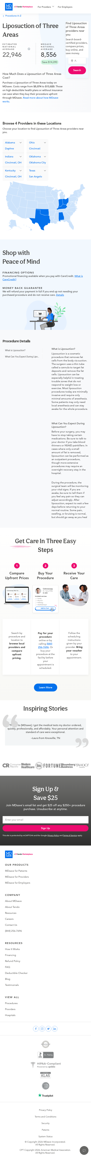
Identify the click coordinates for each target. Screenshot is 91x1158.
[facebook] (36, 1029)
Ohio (32, 142)
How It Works (12, 949)
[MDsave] (19, 7)
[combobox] (78, 60)
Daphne (9, 148)
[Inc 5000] (39, 765)
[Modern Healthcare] (27, 765)
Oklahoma (35, 156)
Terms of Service (70, 835)
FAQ (7, 967)
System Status (45, 1136)
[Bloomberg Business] (68, 765)
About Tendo (12, 907)
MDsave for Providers (17, 876)
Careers (9, 919)
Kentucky (10, 170)
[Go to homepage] (19, 854)
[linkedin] (55, 1029)
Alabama (10, 142)
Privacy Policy (53, 835)
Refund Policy (12, 961)
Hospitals (10, 1015)
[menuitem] (46, 7)
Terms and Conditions (45, 1116)
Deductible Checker (16, 973)
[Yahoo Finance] (82, 765)
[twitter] (48, 1029)
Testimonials (12, 985)
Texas (32, 170)
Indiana (9, 156)
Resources (10, 913)
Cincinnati (34, 148)
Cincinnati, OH (13, 162)
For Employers (65, 7)
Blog (7, 979)
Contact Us (11, 925)
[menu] (61, 7)
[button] (13, 142)
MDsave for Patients (16, 870)
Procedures (11, 1003)
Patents (45, 1129)
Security (45, 1123)
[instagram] (42, 1029)
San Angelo (35, 176)
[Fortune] (52, 765)
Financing (10, 955)
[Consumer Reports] (12, 765)
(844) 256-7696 (13, 931)
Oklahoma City (37, 162)
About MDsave (13, 901)
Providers (10, 1009)
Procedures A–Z (12, 15)
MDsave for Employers (17, 882)
